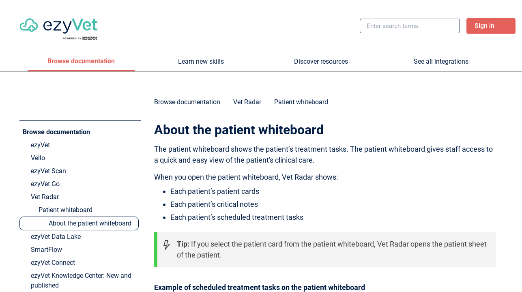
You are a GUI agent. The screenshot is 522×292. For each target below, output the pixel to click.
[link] (58, 26)
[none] (499, 106)
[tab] (81, 61)
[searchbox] (445, 26)
